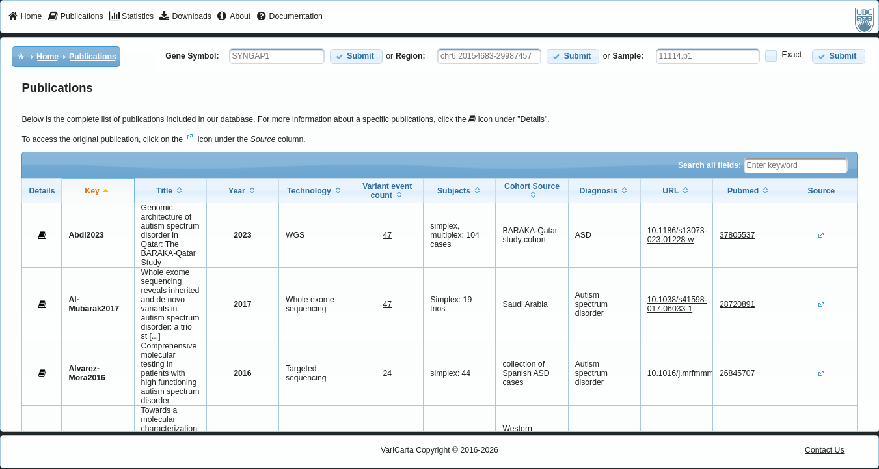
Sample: (628, 56)
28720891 (737, 304)
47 (387, 235)
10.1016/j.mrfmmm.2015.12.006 (703, 373)
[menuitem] (25, 17)
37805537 (737, 235)
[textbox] (277, 56)
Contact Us (825, 450)
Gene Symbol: (192, 56)
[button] (356, 56)
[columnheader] (98, 190)
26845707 (737, 373)
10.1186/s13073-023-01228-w (677, 235)
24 (387, 373)
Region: (411, 56)
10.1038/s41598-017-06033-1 (677, 304)
